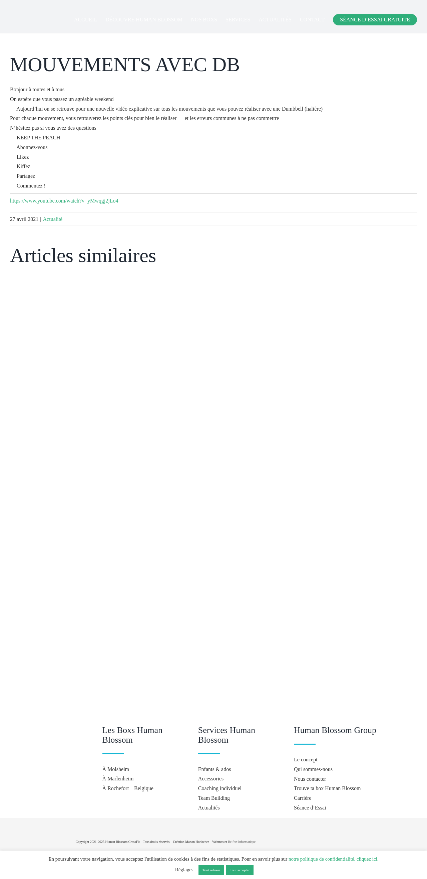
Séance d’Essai (310, 807)
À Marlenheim (118, 778)
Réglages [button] (184, 869)
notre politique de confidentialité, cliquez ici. (334, 859)
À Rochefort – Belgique (127, 788)
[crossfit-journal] (355, 821)
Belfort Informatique (242, 842)
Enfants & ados (214, 769)
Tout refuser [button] (211, 870)
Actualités (209, 807)
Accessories (211, 778)
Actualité (53, 219)
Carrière (302, 798)
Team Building (214, 798)
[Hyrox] (357, 839)
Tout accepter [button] (240, 870)
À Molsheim (115, 769)
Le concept (306, 759)
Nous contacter (310, 779)
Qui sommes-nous (313, 769)
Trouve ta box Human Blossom (327, 788)
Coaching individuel (220, 788)
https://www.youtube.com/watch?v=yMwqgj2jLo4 (64, 201)
